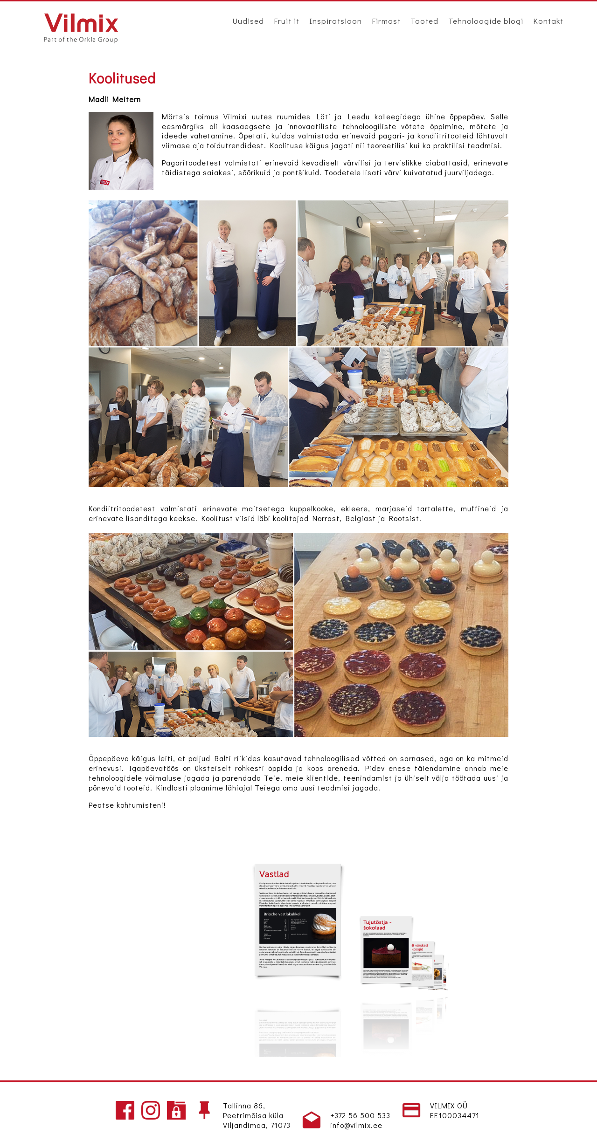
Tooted (424, 20)
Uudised (248, 20)
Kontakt (548, 20)
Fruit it (286, 20)
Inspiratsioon (335, 20)
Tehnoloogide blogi (485, 20)
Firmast (386, 20)
